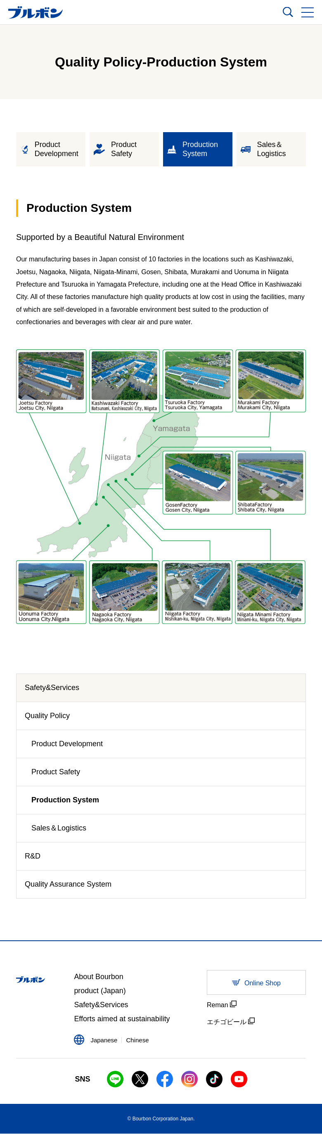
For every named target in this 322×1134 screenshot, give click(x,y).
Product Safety (55, 772)
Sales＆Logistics (58, 828)
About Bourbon (98, 977)
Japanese (103, 1040)
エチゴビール (231, 1021)
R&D (32, 856)
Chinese (137, 1040)
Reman (222, 1004)
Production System (65, 800)
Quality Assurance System (68, 884)
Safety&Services (52, 687)
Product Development (67, 744)
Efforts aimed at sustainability (122, 1019)
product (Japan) (100, 991)
